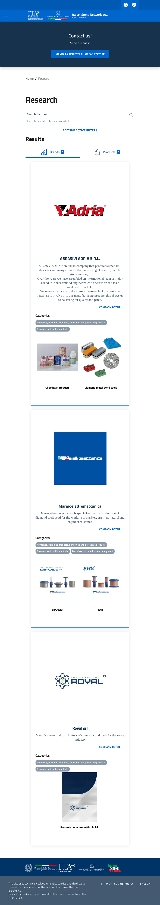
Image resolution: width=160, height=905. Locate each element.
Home (30, 78)
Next (127, 362)
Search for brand (38, 114)
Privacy (106, 884)
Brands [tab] (52, 152)
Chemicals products (57, 388)
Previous (32, 362)
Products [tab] (107, 152)
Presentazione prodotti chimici (79, 829)
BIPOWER (58, 610)
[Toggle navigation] (6, 15)
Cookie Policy (124, 884)
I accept (146, 884)
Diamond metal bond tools (100, 388)
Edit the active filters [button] (80, 130)
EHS (100, 610)
